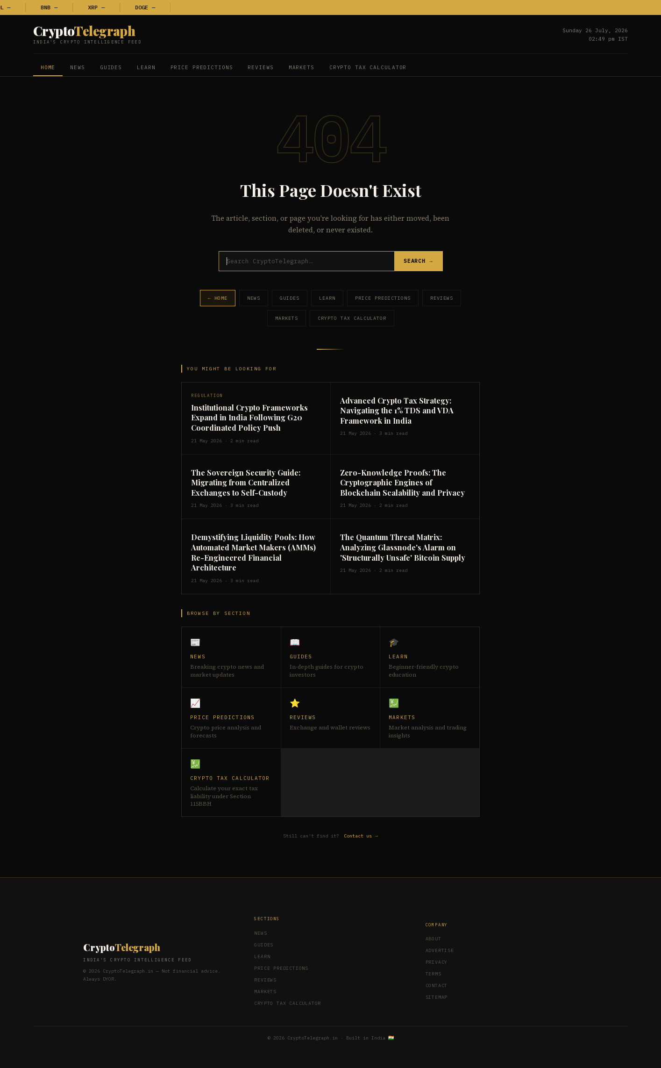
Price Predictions (202, 67)
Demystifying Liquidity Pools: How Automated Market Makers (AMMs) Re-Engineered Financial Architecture (253, 552)
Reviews (260, 67)
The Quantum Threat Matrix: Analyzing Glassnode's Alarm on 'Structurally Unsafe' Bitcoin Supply (402, 547)
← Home (217, 298)
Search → (418, 261)
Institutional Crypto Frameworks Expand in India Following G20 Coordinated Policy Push (249, 418)
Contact (437, 985)
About (433, 939)
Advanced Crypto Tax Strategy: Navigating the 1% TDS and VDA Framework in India (397, 411)
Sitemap (437, 997)
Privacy (437, 962)
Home (48, 67)
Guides (111, 67)
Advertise (440, 950)
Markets (301, 67)
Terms (433, 974)
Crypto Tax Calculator (367, 67)
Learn (146, 67)
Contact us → (361, 836)
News (77, 67)
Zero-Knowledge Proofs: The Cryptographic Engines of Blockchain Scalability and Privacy (402, 483)
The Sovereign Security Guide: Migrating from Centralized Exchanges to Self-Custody (245, 483)
